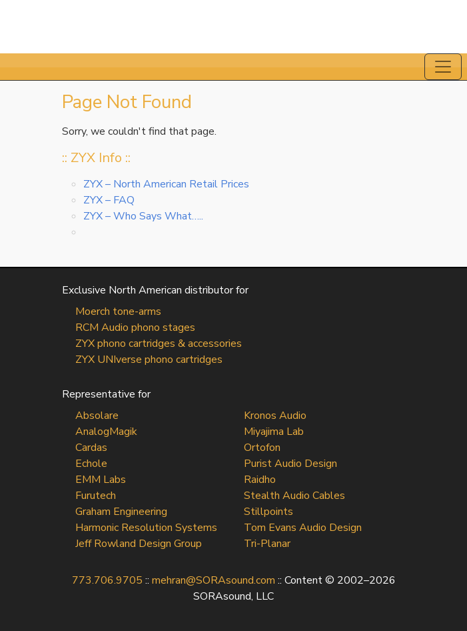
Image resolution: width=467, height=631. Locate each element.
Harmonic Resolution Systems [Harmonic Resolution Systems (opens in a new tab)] (146, 527)
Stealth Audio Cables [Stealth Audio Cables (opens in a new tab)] (294, 495)
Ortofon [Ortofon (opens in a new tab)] (262, 447)
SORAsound (233, 26)
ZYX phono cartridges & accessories (158, 343)
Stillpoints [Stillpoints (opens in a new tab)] (268, 511)
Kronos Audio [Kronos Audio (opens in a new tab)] (275, 415)
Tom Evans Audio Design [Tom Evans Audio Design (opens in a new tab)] (303, 527)
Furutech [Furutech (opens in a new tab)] (95, 495)
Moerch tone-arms (118, 311)
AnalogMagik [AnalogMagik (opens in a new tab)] (106, 431)
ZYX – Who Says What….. (143, 216)
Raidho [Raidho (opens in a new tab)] (260, 479)
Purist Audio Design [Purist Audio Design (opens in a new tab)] (290, 463)
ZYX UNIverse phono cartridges (149, 359)
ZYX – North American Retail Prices (166, 184)
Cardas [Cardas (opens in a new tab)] (91, 447)
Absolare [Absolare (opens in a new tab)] (97, 415)
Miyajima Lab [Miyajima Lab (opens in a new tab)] (274, 431)
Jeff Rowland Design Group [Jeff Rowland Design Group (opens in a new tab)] (138, 543)
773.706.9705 (107, 580)
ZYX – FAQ (109, 200)
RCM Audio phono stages (135, 327)
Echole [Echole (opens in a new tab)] (91, 463)
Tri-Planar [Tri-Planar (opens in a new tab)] (267, 543)
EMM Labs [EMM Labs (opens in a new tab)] (100, 479)
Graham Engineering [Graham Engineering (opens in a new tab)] (121, 511)
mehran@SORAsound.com (213, 580)
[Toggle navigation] (443, 66)
